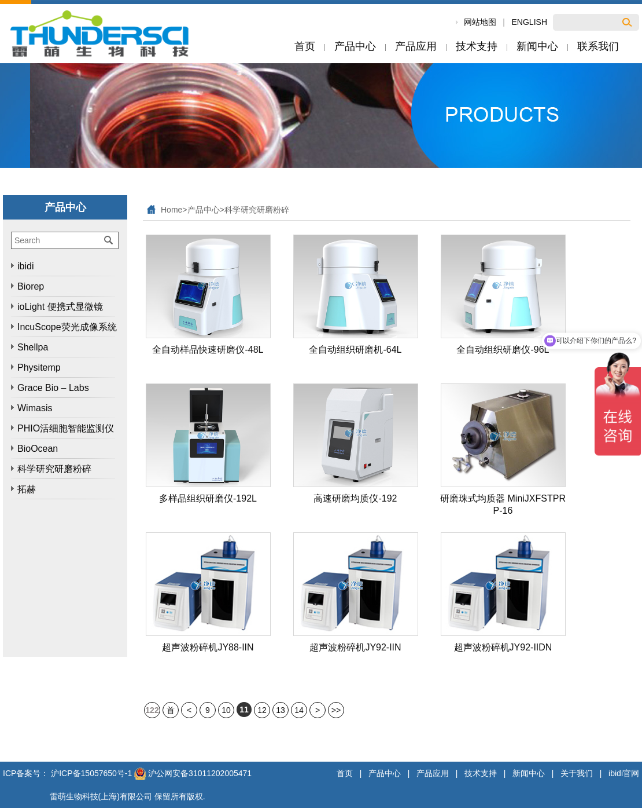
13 (280, 710)
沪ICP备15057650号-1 (91, 773)
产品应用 (432, 773)
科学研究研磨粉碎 (256, 209)
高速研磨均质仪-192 (355, 498)
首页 (171, 711)
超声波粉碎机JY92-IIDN (503, 647)
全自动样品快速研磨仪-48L (207, 349)
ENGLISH (529, 22)
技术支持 (480, 773)
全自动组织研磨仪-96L (502, 349)
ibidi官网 (623, 773)
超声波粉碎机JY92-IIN (355, 647)
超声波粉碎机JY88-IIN (207, 647)
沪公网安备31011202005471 (193, 773)
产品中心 (203, 209)
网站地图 (480, 22)
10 (226, 710)
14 (299, 710)
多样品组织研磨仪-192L (208, 498)
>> (336, 710)
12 (262, 710)
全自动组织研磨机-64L (355, 349)
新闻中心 (528, 773)
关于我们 (576, 773)
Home (171, 209)
